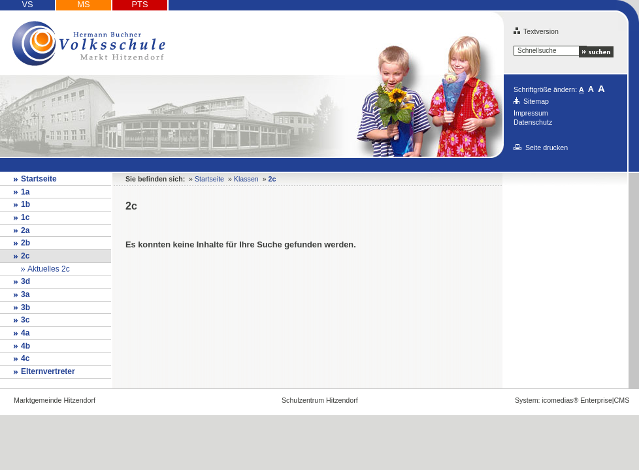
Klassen (246, 179)
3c (25, 319)
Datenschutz (533, 122)
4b (25, 346)
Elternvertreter (48, 371)
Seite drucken (546, 147)
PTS (140, 4)
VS (27, 4)
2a (25, 230)
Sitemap (536, 101)
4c (25, 358)
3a (25, 294)
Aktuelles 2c (48, 269)
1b (25, 204)
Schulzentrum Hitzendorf (320, 400)
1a (25, 191)
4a (25, 332)
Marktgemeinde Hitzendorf (54, 400)
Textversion (536, 31)
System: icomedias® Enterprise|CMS (572, 400)
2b (25, 242)
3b (25, 307)
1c (25, 217)
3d (25, 281)
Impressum (531, 113)
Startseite (39, 178)
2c (25, 255)
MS (83, 4)
